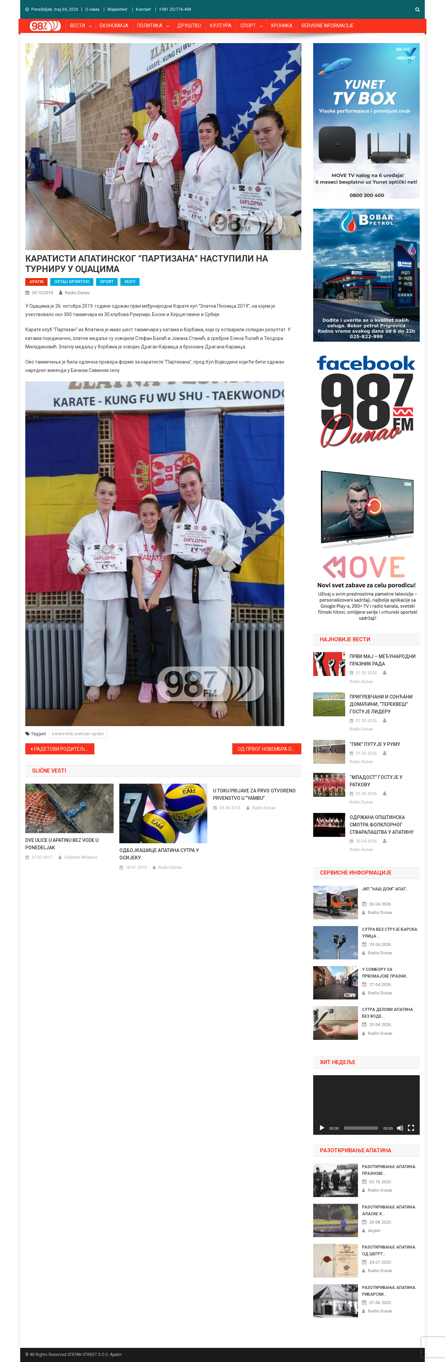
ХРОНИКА (282, 25)
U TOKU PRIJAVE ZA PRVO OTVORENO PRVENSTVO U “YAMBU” (254, 794)
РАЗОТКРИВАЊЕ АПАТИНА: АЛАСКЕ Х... (389, 1210)
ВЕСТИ (77, 25)
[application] (366, 1105)
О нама (92, 9)
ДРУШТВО (189, 25)
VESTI (130, 281)
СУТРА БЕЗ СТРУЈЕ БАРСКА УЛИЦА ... (389, 933)
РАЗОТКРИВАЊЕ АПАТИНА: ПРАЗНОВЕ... (389, 1170)
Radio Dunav (77, 292)
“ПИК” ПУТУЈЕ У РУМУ (375, 744)
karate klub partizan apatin (78, 733)
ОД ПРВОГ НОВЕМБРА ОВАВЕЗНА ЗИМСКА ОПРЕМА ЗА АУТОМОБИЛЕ (269, 749)
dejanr (374, 1230)
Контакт (143, 9)
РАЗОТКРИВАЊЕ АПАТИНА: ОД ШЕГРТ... (389, 1250)
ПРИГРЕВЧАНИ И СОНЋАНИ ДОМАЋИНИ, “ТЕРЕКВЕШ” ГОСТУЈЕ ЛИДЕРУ (381, 704)
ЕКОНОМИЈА (114, 25)
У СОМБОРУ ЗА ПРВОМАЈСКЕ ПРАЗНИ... (385, 973)
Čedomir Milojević (80, 857)
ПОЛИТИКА (149, 25)
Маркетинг (118, 9)
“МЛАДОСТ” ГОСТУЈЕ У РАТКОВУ (376, 781)
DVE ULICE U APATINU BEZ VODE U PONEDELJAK (61, 844)
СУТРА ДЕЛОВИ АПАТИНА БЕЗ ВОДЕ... (387, 1013)
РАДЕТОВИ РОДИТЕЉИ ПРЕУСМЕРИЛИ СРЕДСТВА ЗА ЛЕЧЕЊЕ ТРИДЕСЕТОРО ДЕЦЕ (64, 749)
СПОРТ (248, 25)
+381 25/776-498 (175, 9)
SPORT (107, 281)
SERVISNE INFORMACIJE (327, 25)
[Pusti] (322, 1128)
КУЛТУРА (221, 25)
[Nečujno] (400, 1128)
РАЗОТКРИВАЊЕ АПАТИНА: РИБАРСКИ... (389, 1291)
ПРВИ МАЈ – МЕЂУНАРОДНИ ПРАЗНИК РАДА (383, 660)
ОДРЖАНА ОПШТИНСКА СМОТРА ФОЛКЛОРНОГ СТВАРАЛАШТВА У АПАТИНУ (382, 825)
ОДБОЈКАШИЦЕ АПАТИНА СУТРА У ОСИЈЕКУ (159, 854)
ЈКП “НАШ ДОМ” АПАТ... (385, 889)
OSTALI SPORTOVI (71, 281)
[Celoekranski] (411, 1128)
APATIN (36, 281)
